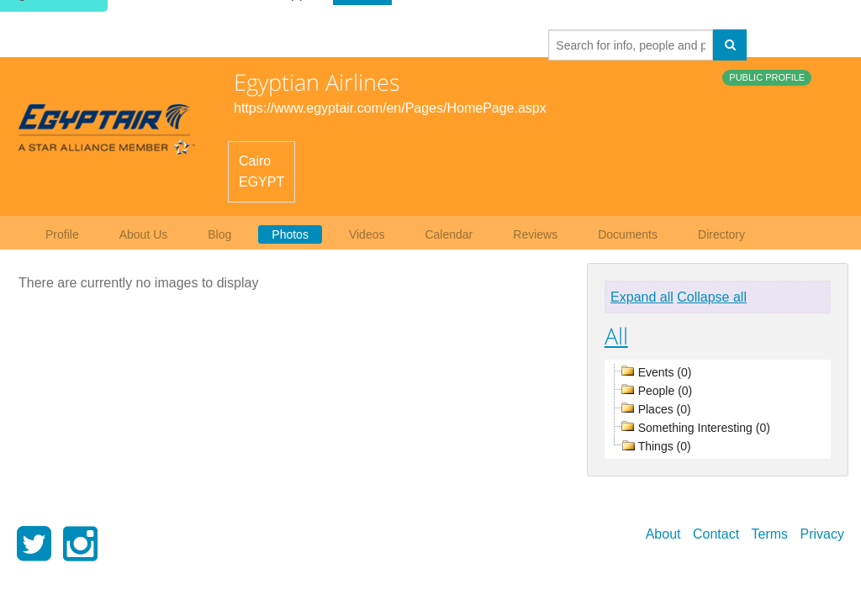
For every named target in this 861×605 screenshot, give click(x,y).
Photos (290, 234)
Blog (219, 234)
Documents (628, 234)
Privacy (822, 534)
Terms (770, 534)
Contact (716, 534)
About (663, 534)
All (616, 335)
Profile (62, 234)
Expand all (641, 297)
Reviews (535, 234)
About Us (143, 234)
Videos (367, 234)
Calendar (449, 234)
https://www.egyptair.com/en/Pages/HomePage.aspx (390, 108)
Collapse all (712, 297)
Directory (721, 234)
